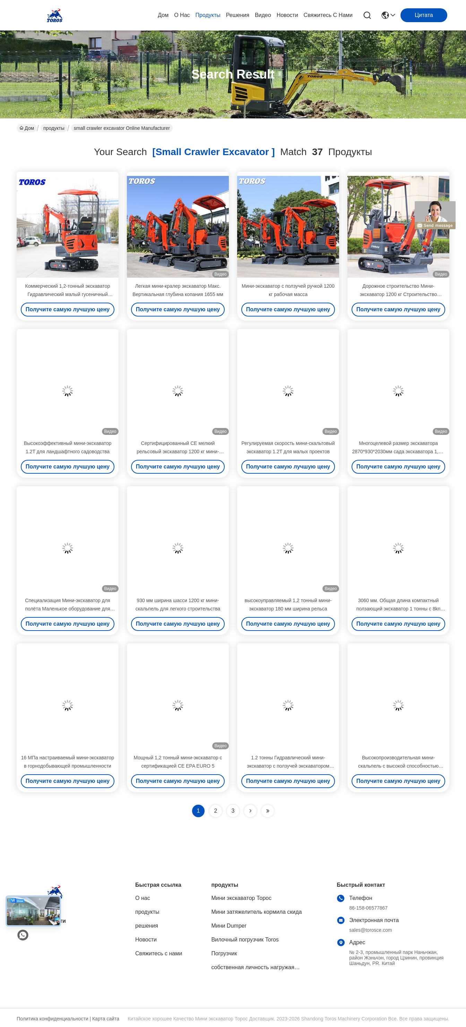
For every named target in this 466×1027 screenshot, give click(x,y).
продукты (208, 15)
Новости (287, 15)
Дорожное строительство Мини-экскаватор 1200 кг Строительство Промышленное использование (398, 294)
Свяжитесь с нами (328, 15)
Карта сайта (105, 1018)
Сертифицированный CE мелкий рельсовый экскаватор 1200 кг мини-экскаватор (178, 451)
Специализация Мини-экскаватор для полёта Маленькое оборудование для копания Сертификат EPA (67, 609)
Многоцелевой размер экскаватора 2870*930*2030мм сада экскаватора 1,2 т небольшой (398, 451)
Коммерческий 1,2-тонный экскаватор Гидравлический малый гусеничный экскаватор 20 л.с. (67, 294)
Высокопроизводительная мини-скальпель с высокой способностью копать (398, 766)
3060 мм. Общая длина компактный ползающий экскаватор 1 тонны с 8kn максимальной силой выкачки (398, 609)
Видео (263, 15)
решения (237, 15)
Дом (163, 15)
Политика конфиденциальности (52, 1018)
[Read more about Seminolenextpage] (250, 811)
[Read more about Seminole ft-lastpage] (267, 811)
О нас (182, 15)
